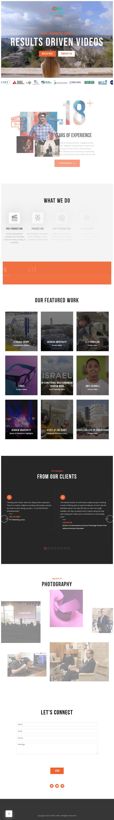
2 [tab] (49, 548)
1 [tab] (45, 548)
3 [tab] (52, 548)
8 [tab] (69, 548)
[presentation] (33, 760)
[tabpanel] (30, 509)
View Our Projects (58, 163)
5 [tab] (59, 548)
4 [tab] (55, 548)
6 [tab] (62, 548)
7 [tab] (65, 548)
